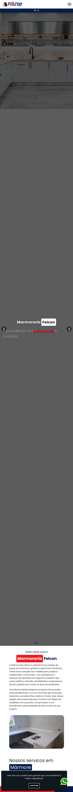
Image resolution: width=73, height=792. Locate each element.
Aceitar (34, 785)
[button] (69, 4)
